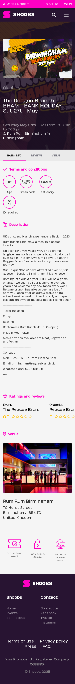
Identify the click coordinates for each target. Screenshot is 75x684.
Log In (67, 4)
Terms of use (20, 640)
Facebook (48, 613)
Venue (56, 155)
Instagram (49, 622)
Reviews (36, 155)
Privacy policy (54, 640)
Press (30, 646)
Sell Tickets (15, 617)
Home (11, 608)
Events (12, 613)
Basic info (14, 155)
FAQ (46, 646)
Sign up (52, 4)
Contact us (50, 608)
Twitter (46, 617)
